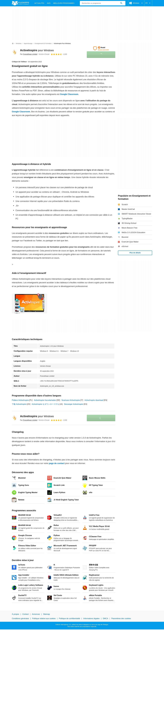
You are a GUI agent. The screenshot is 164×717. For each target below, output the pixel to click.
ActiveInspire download (94, 400)
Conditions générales (20, 619)
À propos (15, 614)
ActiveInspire (37, 50)
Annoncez (36, 614)
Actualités (39, 3)
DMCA (105, 619)
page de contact (56, 463)
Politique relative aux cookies (44, 619)
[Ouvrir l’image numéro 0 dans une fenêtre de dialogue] (29, 303)
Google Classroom (69, 94)
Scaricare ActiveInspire (71, 400)
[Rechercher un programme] (121, 3)
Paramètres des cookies (121, 619)
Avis (48, 3)
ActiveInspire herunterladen (45, 400)
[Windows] (18, 44)
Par (28, 54)
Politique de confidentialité (69, 619)
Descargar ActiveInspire (73, 404)
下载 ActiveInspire (19, 404)
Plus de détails (135, 253)
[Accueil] (13, 43)
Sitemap (46, 614)
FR (148, 3)
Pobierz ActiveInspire (20, 400)
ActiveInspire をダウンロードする (45, 404)
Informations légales (91, 619)
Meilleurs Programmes (63, 3)
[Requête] (102, 3)
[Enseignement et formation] (43, 44)
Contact (25, 614)
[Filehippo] (20, 3)
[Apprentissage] (28, 44)
